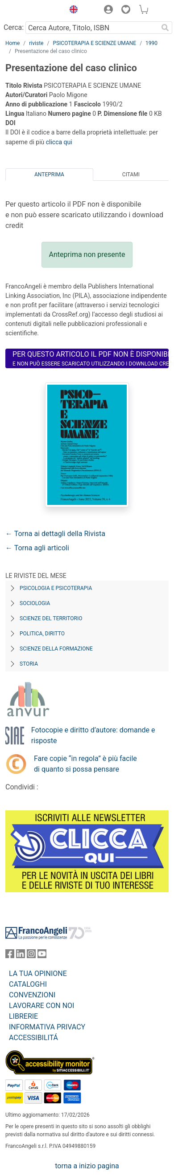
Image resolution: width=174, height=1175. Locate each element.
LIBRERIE (23, 1016)
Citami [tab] (131, 174)
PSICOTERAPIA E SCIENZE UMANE (94, 43)
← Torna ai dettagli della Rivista (55, 533)
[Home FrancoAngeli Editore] (32, 10)
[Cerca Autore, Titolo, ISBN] (91, 27)
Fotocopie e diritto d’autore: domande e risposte (93, 735)
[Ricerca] (165, 27)
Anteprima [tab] (49, 174)
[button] (71, 10)
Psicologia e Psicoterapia (56, 588)
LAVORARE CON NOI (41, 1005)
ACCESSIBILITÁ (33, 1037)
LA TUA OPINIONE (38, 973)
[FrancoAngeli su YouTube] (41, 955)
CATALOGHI (28, 984)
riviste (36, 43)
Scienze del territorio (51, 618)
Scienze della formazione (56, 649)
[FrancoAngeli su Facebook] (9, 955)
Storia (29, 664)
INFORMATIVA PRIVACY (47, 1027)
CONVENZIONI (32, 995)
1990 (151, 43)
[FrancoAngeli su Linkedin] (20, 955)
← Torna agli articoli (37, 548)
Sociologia (35, 603)
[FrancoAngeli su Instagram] (31, 955)
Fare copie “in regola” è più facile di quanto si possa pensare (85, 763)
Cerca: (14, 27)
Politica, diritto (42, 633)
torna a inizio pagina (87, 1166)
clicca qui (59, 142)
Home (12, 43)
